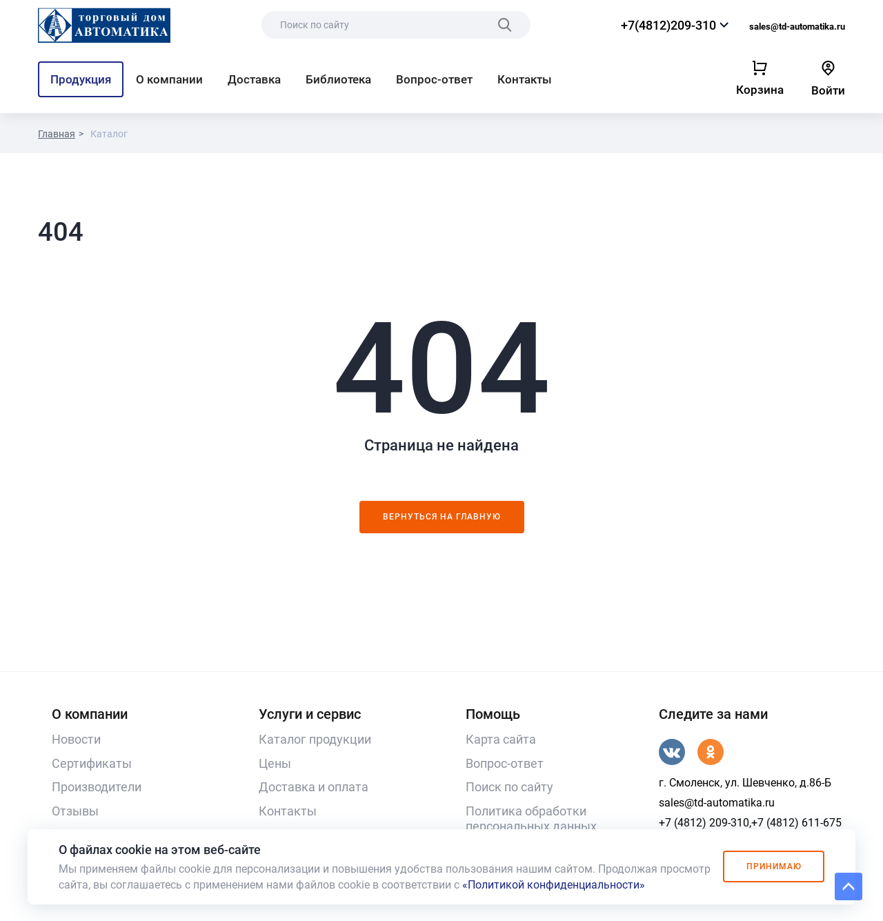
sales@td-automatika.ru (797, 26)
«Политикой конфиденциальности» (553, 884)
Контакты (524, 79)
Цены (275, 763)
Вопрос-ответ (434, 79)
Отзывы (75, 811)
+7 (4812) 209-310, (705, 822)
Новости (76, 739)
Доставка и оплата (313, 787)
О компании (169, 79)
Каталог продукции (315, 739)
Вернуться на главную (442, 517)
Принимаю (773, 866)
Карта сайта (501, 739)
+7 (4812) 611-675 (796, 822)
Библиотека (338, 79)
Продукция (80, 79)
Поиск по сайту (509, 787)
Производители (96, 787)
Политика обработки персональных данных (531, 819)
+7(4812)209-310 (668, 25)
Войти (828, 90)
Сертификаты (92, 763)
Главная (56, 133)
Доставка (254, 79)
